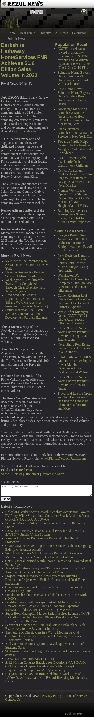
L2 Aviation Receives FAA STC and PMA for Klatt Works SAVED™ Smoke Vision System (44, 532)
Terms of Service (75, 696)
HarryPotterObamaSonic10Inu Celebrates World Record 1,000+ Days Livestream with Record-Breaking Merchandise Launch (46, 677)
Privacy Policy (52, 696)
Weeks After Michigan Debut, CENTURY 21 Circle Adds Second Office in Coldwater (73, 317)
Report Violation (53, 474)
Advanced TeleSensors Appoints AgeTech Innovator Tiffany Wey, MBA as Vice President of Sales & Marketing (26, 300)
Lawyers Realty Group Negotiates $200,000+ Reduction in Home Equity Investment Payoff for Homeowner (75, 242)
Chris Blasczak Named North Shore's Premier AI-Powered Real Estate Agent (75, 382)
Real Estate (27, 33)
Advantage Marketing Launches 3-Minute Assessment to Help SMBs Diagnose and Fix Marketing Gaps (74, 116)
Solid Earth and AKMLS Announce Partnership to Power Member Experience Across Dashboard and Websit (74, 364)
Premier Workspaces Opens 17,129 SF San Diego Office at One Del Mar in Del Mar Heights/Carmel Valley (74, 198)
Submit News (16, 38)
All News (61, 33)
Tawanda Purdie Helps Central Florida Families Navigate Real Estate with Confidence (75, 147)
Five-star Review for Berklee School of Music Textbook (24, 274)
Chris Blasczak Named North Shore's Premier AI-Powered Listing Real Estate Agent (75, 333)
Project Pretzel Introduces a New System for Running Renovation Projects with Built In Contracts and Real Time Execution (45, 579)
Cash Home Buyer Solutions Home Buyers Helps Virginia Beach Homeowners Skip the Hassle (74, 96)
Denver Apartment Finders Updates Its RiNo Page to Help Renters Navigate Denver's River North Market (75, 178)
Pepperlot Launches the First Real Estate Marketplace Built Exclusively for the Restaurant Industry (45, 626)
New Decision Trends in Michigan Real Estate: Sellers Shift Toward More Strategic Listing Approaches (74, 263)
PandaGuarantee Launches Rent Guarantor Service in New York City (75, 132)
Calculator (79, 33)
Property (45, 33)
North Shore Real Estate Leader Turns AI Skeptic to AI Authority (74, 348)
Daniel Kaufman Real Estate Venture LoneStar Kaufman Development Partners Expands (74, 301)
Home (11, 33)
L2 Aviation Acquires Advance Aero (29, 659)
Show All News (11, 474)
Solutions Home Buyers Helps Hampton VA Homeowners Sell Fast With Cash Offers (74, 78)
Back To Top (73, 713)
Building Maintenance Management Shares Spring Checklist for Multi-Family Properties (74, 216)
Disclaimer (32, 474)
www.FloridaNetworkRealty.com (63, 458)
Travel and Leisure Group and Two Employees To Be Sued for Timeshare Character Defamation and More (75, 401)
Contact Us (12, 699)
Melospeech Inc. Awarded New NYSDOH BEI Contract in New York (27, 264)
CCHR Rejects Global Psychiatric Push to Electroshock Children (73, 161)
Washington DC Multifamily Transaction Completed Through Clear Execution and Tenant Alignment (75, 283)
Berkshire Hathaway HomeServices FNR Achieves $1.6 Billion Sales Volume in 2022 (24, 60)
